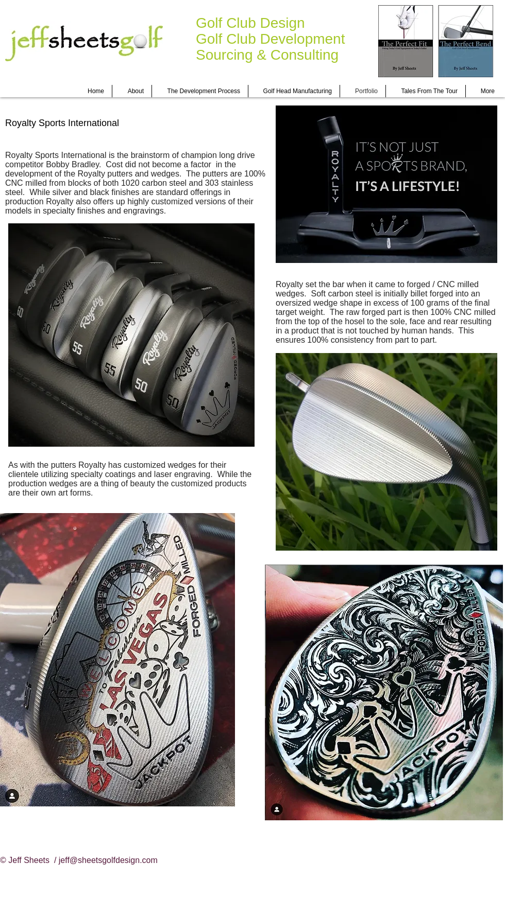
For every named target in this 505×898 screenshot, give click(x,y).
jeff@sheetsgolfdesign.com (108, 860)
